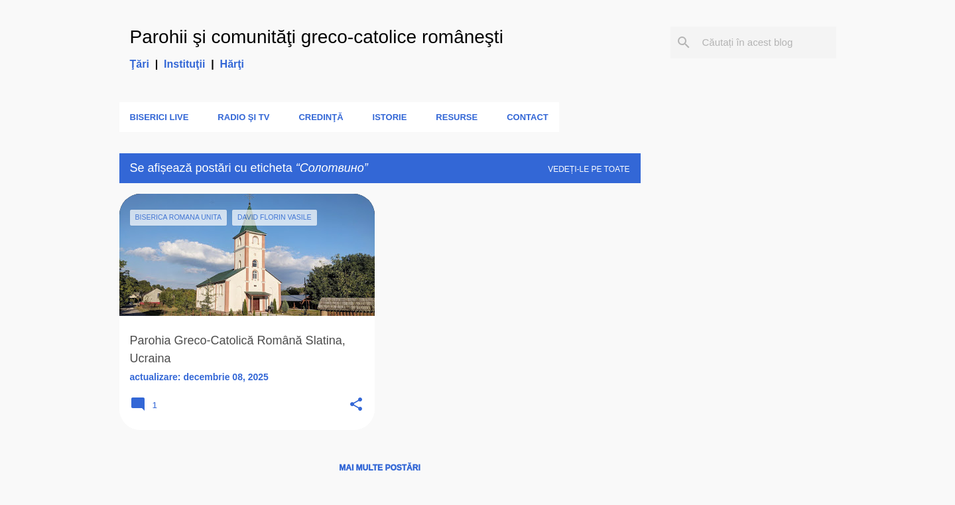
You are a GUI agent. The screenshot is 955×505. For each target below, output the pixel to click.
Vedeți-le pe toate (588, 169)
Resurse (457, 117)
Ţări (139, 64)
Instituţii (184, 64)
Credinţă (320, 117)
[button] (356, 405)
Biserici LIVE (159, 117)
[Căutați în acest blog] (766, 42)
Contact (527, 117)
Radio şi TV (243, 117)
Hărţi (232, 64)
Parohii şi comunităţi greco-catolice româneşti (316, 37)
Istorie (390, 117)
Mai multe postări (379, 467)
